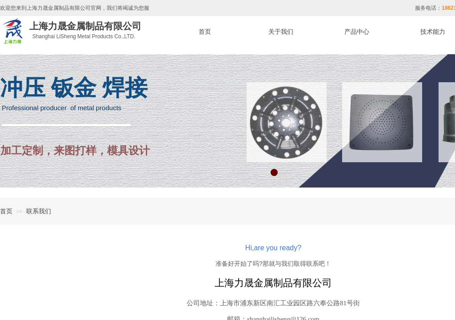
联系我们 (38, 211)
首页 (6, 211)
